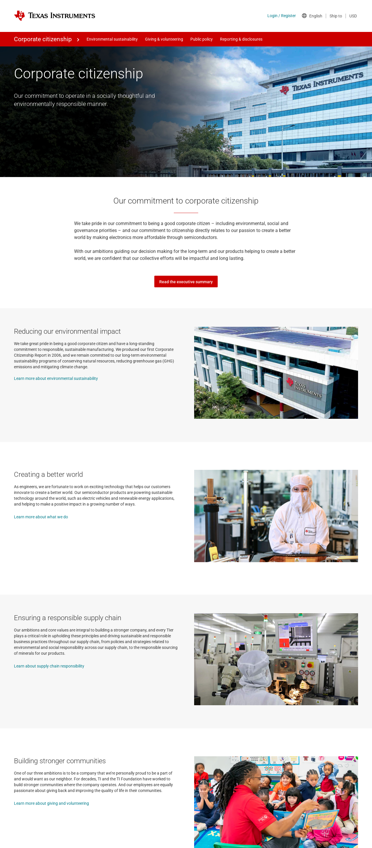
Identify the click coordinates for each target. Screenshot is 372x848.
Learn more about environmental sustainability (56, 378)
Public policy (201, 39)
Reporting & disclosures (241, 39)
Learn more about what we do (41, 517)
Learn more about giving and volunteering (51, 803)
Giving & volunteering (164, 39)
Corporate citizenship (43, 39)
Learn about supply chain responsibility (49, 666)
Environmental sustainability (112, 39)
